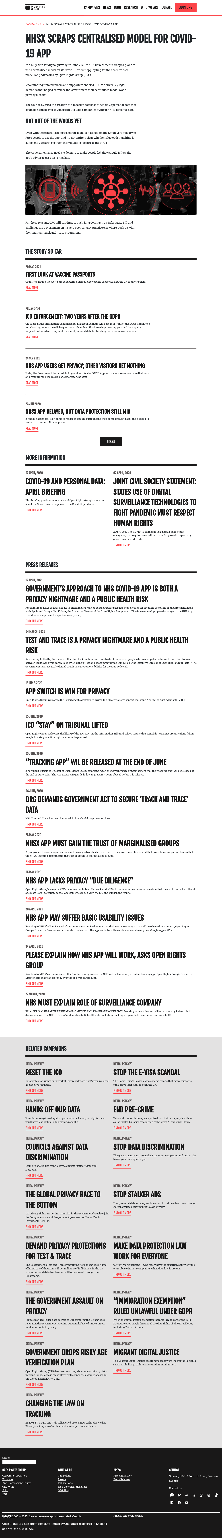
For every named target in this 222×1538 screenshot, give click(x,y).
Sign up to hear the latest (72, 1486)
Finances (7, 1479)
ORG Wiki (8, 1486)
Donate (166, 7)
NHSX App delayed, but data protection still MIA (77, 411)
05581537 (27, 1529)
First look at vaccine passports (60, 274)
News (107, 7)
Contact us (175, 1488)
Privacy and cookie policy (128, 1515)
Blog (117, 7)
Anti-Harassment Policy (16, 1483)
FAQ (4, 1494)
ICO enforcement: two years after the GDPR (72, 316)
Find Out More (34, 510)
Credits (77, 1516)
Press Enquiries (122, 1475)
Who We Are (149, 7)
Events (62, 1479)
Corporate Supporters (14, 1475)
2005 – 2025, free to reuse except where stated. (42, 1516)
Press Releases (121, 1479)
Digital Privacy (34, 1064)
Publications (65, 1483)
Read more (32, 288)
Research (131, 7)
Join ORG (185, 7)
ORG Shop (63, 1490)
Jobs (5, 1490)
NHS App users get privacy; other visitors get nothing (85, 366)
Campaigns (92, 7)
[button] (111, 441)
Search (6, 1457)
